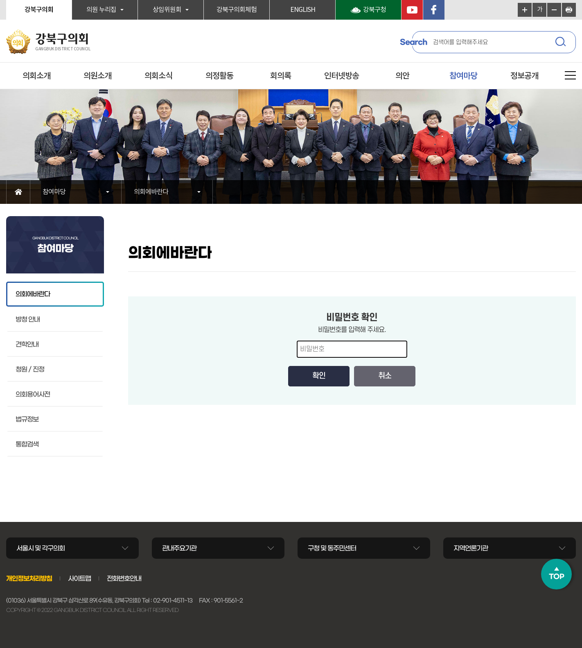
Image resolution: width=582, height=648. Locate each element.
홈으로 (18, 192)
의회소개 (36, 76)
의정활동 (219, 76)
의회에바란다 (151, 192)
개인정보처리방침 (29, 578)
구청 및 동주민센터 (332, 548)
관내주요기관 (179, 548)
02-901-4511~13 (172, 600)
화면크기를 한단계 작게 (554, 10)
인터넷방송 (341, 76)
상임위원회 (167, 10)
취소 (384, 376)
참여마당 (463, 76)
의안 (402, 76)
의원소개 (97, 76)
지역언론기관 (470, 548)
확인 (318, 376)
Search (413, 42)
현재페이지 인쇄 (569, 10)
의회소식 (158, 76)
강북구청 (374, 10)
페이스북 (433, 10)
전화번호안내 (124, 578)
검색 (561, 43)
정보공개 (524, 76)
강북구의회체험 (237, 10)
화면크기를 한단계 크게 (525, 10)
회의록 (280, 76)
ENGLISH (302, 10)
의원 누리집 (101, 10)
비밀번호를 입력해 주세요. (352, 330)
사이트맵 (79, 578)
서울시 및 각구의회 (40, 548)
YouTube (412, 10)
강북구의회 (39, 10)
